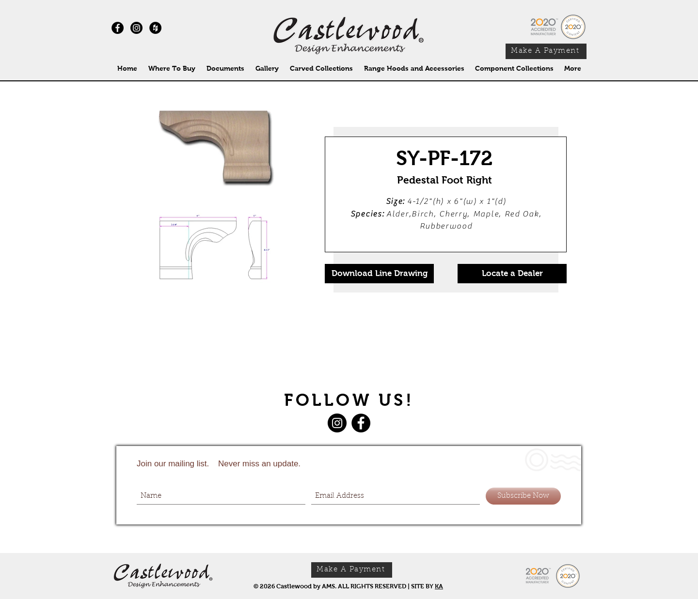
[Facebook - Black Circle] (117, 28)
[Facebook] (360, 423)
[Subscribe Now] (523, 496)
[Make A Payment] (546, 51)
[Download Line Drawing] (379, 273)
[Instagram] (136, 28)
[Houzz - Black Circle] (155, 28)
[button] (321, 68)
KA (439, 586)
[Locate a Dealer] (512, 273)
